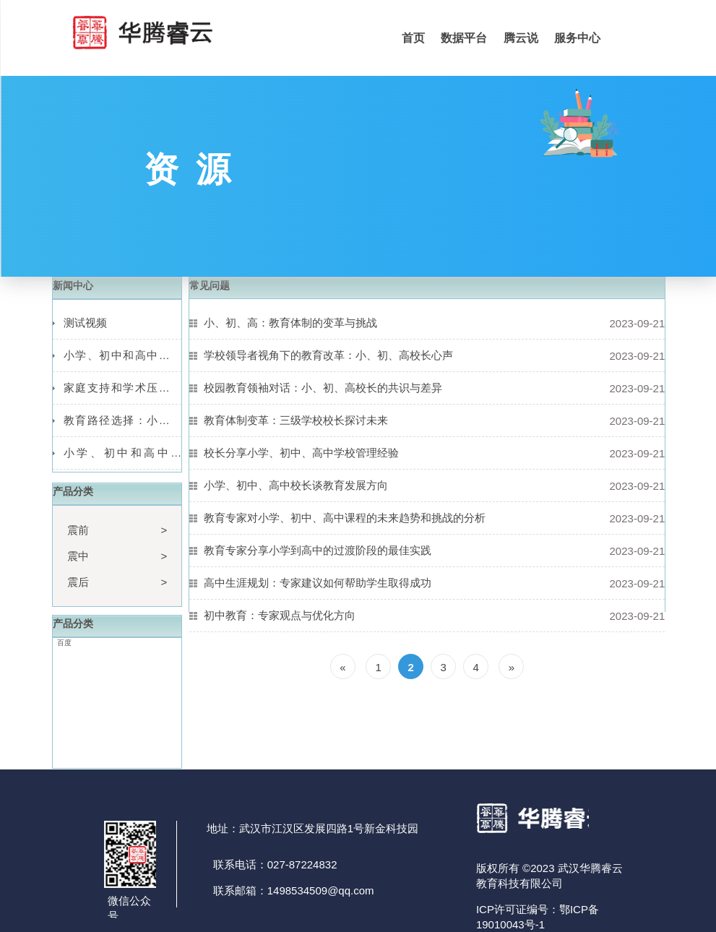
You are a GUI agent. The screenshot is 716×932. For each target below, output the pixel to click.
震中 (78, 556)
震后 (78, 582)
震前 (78, 530)
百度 (64, 643)
